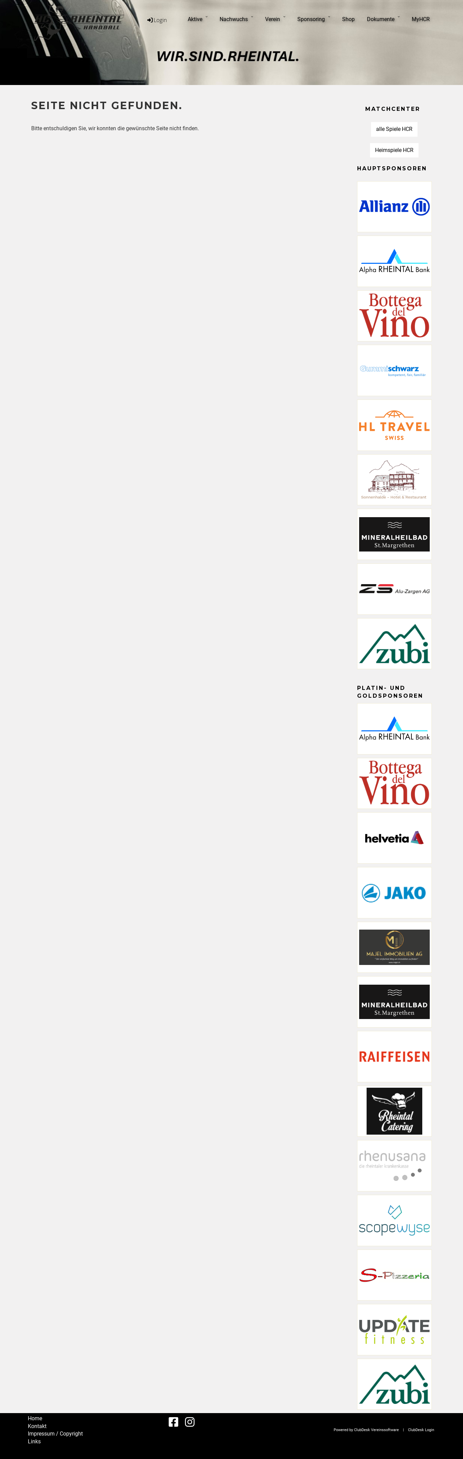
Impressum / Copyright (55, 1433)
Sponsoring (313, 19)
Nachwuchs (236, 19)
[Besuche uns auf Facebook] (173, 1422)
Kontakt (37, 1426)
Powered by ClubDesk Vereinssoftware (366, 1430)
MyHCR (421, 19)
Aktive (197, 19)
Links (34, 1441)
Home (35, 1418)
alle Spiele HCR (394, 129)
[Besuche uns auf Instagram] (190, 1422)
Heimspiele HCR (394, 150)
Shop (348, 19)
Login (156, 20)
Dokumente (383, 19)
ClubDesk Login (421, 1430)
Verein (275, 19)
